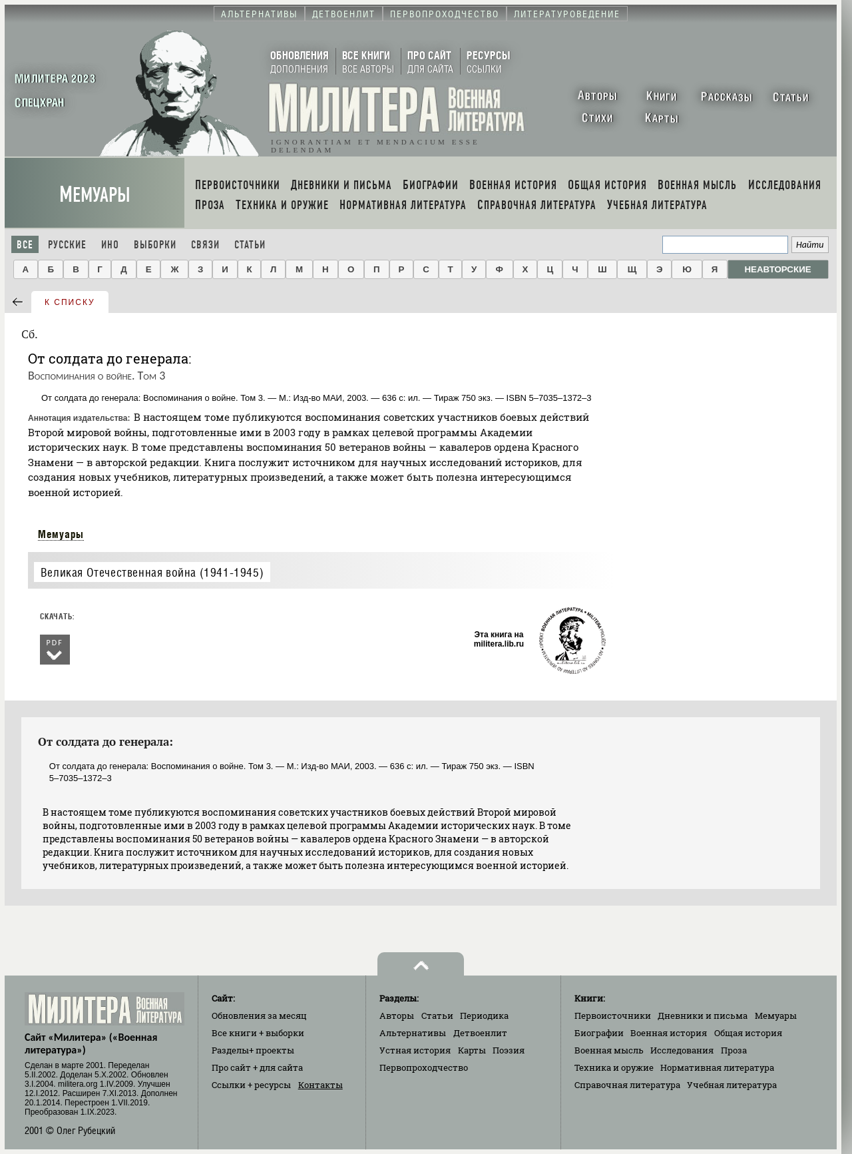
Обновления (259, 1015)
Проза (734, 1050)
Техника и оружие (614, 1067)
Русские (67, 245)
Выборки (155, 245)
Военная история (668, 1033)
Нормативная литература (717, 1067)
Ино (110, 245)
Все (25, 245)
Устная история (415, 1050)
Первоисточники (612, 1015)
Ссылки (251, 1085)
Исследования (682, 1050)
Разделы (253, 1050)
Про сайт (257, 1067)
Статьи (250, 245)
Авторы (396, 1015)
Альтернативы (412, 1033)
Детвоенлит (480, 1033)
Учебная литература (732, 1085)
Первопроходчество (423, 1067)
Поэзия (509, 1050)
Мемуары (94, 194)
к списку (70, 302)
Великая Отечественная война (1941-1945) (152, 572)
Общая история (748, 1033)
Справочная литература (627, 1085)
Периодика (484, 1015)
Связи (205, 245)
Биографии (599, 1033)
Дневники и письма (702, 1015)
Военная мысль (609, 1050)
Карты (472, 1050)
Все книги (258, 1033)
